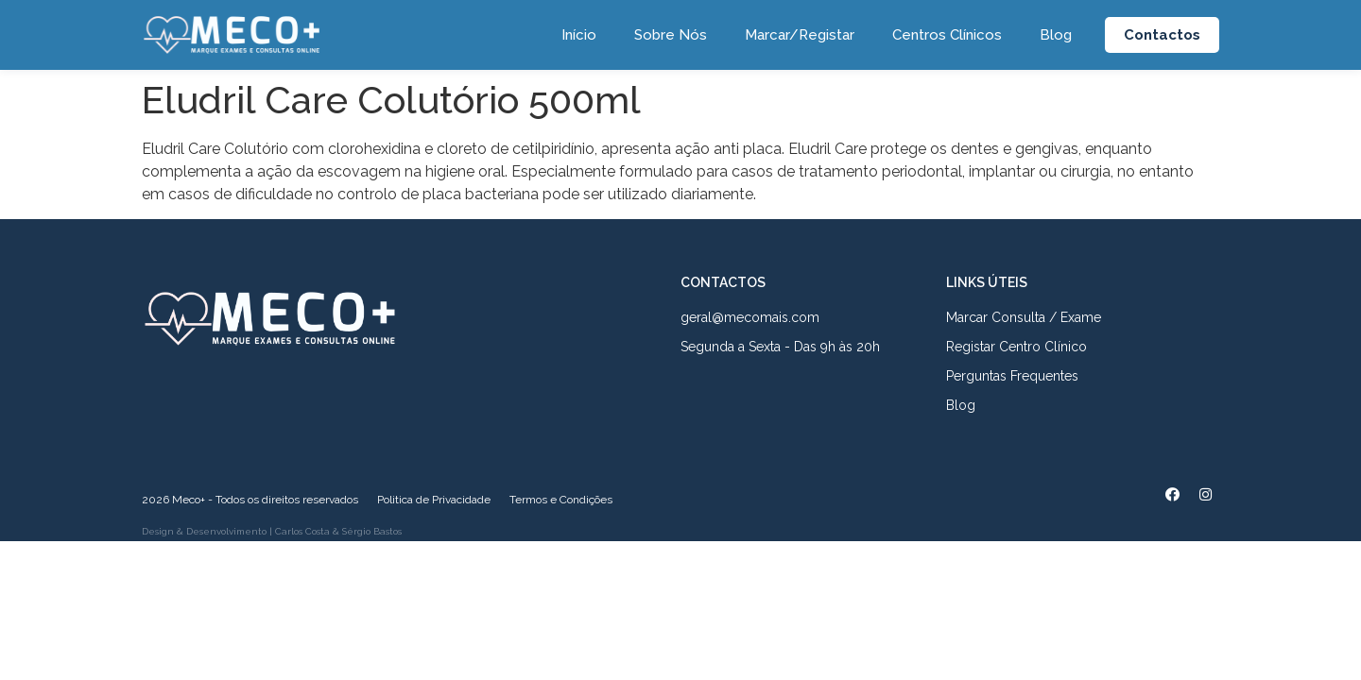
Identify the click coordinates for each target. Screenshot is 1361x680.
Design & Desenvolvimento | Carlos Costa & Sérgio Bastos (272, 531)
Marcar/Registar (799, 34)
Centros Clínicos (947, 34)
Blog (1056, 34)
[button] (1162, 35)
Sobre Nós (670, 34)
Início (578, 34)
